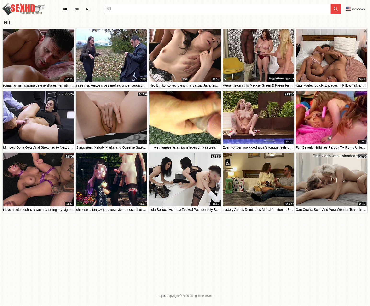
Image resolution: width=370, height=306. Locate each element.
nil (65, 9)
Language (355, 9)
